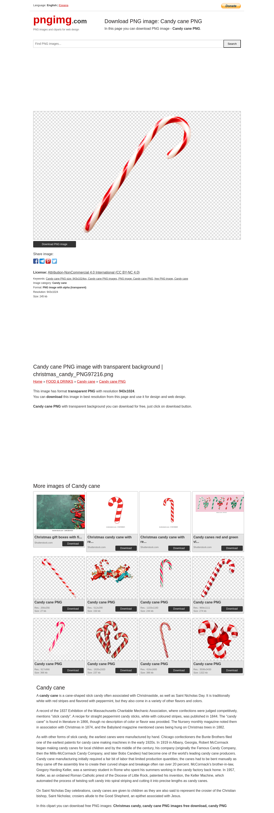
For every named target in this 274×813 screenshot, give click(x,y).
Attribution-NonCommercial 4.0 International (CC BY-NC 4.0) (94, 272)
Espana (63, 5)
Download (73, 543)
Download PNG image (54, 244)
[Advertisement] (137, 81)
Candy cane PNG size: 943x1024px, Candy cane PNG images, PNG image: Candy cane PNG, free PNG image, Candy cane (117, 278)
